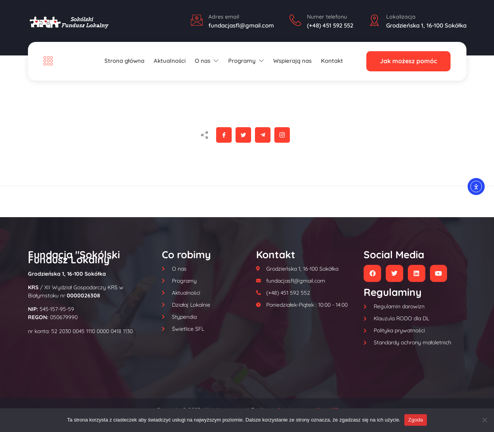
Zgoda (415, 420)
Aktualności (169, 60)
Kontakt (332, 60)
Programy (246, 60)
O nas (207, 60)
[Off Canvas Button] (50, 61)
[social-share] (224, 135)
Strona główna (124, 60)
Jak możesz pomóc (408, 61)
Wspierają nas (293, 60)
